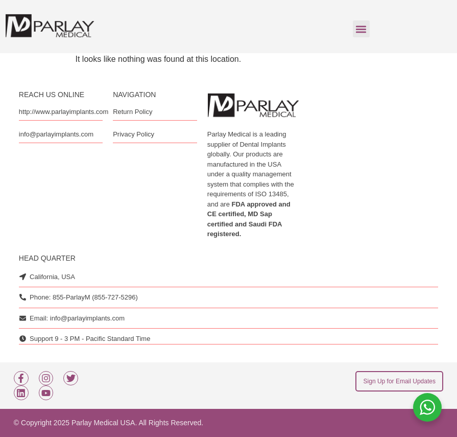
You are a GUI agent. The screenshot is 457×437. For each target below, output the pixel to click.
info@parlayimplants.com (56, 134)
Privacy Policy (133, 134)
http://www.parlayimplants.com (64, 112)
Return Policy (132, 112)
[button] (361, 28)
